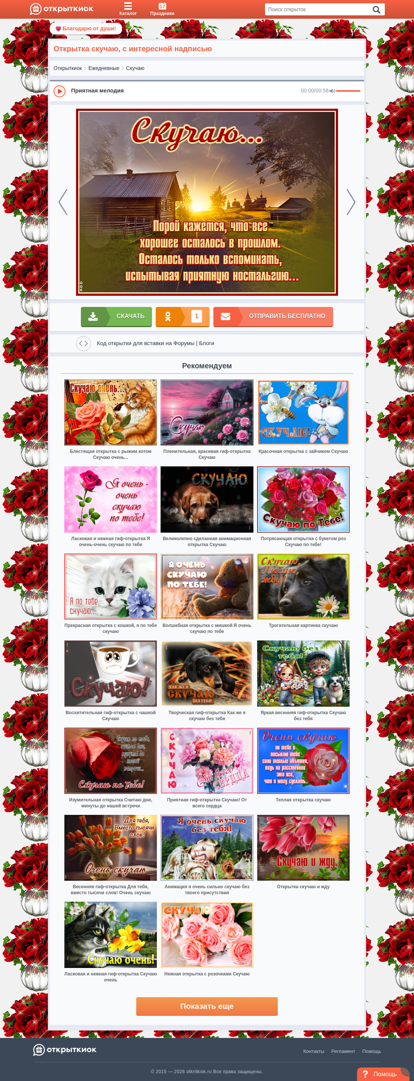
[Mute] (332, 91)
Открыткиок (68, 68)
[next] (351, 202)
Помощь (371, 1051)
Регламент (343, 1051)
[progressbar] (348, 91)
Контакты (313, 1051)
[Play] (60, 91)
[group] (207, 91)
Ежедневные (103, 68)
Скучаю (135, 68)
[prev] (63, 202)
